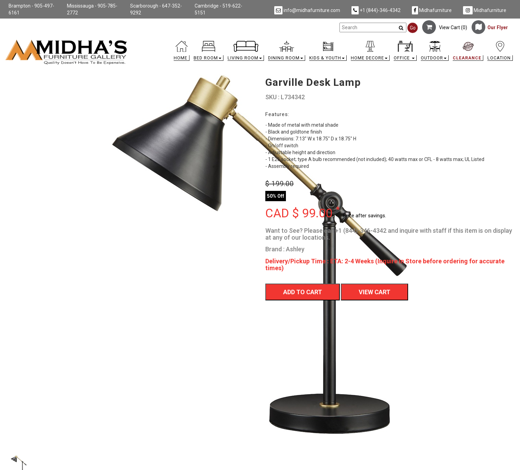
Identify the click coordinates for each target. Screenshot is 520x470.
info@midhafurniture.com (307, 10)
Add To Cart (302, 292)
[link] (324, 42)
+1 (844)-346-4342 (376, 10)
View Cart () (444, 27)
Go (413, 28)
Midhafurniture (432, 10)
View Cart (374, 292)
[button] (208, 52)
